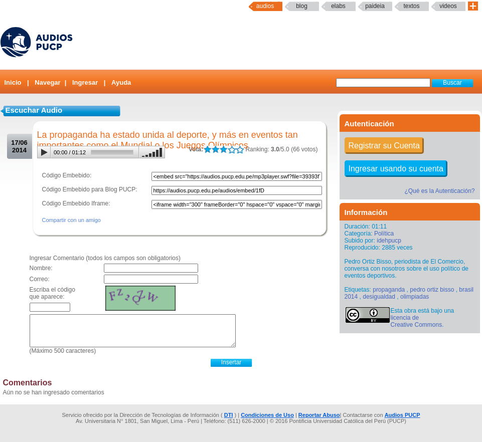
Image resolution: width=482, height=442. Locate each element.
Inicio (13, 82)
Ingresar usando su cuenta (396, 168)
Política (384, 233)
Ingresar (85, 82)
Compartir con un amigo (71, 220)
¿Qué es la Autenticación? (439, 190)
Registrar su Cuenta (384, 145)
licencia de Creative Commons (416, 321)
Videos (448, 6)
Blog (301, 6)
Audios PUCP (402, 415)
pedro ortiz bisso (432, 289)
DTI (228, 415)
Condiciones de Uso (267, 415)
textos (411, 6)
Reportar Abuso (319, 415)
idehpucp (389, 240)
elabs (338, 6)
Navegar (47, 82)
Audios (265, 6)
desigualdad (379, 296)
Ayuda (121, 82)
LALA (207, 149)
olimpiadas (414, 296)
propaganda (389, 289)
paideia (375, 6)
